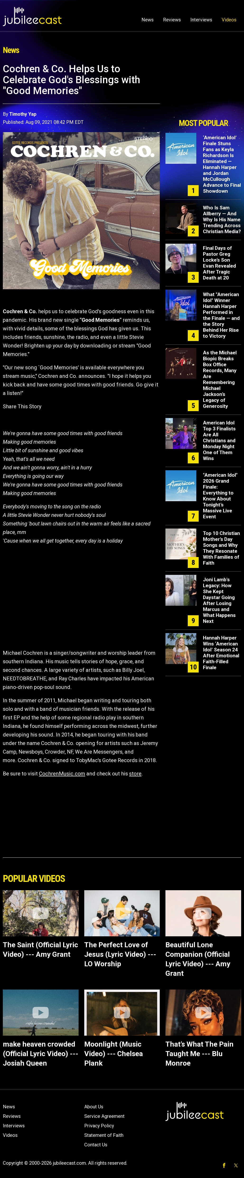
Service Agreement (104, 1116)
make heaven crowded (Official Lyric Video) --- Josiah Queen (40, 1053)
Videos (229, 20)
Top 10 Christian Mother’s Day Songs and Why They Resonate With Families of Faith (221, 548)
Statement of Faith (103, 1135)
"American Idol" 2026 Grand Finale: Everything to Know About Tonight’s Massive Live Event (220, 495)
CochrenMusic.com (62, 774)
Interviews (201, 20)
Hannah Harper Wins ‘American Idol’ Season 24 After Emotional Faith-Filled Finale (221, 652)
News (147, 20)
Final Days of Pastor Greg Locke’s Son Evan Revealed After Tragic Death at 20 (219, 263)
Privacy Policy (99, 1126)
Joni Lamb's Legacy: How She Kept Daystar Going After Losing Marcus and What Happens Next (219, 600)
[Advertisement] (203, 89)
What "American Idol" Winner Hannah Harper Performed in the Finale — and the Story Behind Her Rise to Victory (221, 315)
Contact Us (95, 1145)
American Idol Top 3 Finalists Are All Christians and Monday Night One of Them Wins (219, 440)
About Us (93, 1107)
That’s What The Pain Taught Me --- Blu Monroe (199, 1053)
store (135, 774)
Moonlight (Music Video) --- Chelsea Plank (113, 1053)
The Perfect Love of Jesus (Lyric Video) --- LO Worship (120, 954)
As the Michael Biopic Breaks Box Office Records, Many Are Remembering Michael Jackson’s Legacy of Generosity (220, 379)
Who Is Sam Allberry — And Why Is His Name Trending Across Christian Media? (222, 219)
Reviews (172, 20)
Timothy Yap (22, 114)
